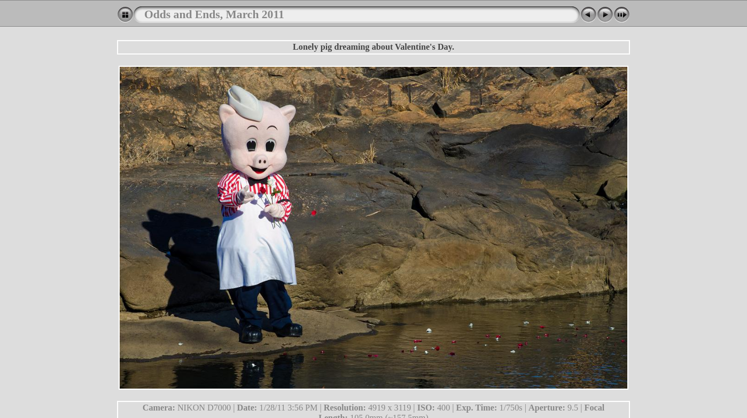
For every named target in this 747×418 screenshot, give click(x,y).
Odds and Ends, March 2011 (214, 14)
